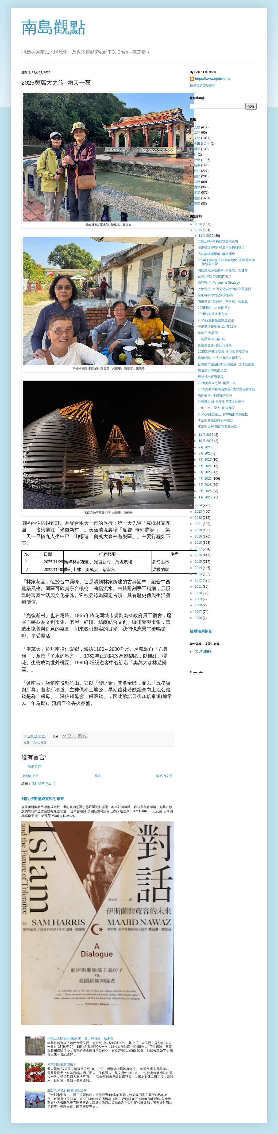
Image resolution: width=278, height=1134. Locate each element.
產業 (197, 192)
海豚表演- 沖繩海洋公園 (215, 395)
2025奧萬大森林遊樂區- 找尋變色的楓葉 (226, 389)
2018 (199, 543)
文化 (36, 742)
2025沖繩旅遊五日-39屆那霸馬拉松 (223, 414)
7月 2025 (206, 459)
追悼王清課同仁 (209, 333)
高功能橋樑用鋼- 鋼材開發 (216, 254)
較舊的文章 (164, 776)
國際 (197, 187)
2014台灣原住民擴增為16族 (67, 1090)
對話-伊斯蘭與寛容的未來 (42, 799)
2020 (199, 530)
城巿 (197, 165)
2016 (199, 555)
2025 (199, 230)
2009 (199, 599)
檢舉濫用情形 (201, 631)
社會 (44, 742)
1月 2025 (206, 497)
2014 (199, 568)
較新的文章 (31, 776)
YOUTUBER (203, 652)
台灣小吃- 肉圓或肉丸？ (215, 276)
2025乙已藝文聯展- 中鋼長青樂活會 (223, 352)
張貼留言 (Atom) (43, 784)
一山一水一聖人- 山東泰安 (216, 408)
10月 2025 (206, 441)
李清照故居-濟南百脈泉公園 (217, 427)
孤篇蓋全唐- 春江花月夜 (215, 345)
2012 (199, 580)
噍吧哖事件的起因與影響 (215, 295)
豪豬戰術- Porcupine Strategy (219, 282)
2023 (199, 511)
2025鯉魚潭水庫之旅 (212, 314)
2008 (199, 605)
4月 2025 (206, 478)
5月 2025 (206, 472)
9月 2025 (206, 447)
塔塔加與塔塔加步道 (212, 370)
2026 (199, 224)
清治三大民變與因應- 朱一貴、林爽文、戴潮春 (80, 1038)
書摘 (197, 176)
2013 (199, 574)
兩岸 (197, 149)
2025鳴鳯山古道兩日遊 (214, 308)
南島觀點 (53, 27)
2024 (199, 505)
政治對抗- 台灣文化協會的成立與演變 (224, 289)
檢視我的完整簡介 (202, 86)
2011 (199, 586)
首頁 (97, 776)
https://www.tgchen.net (212, 79)
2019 (199, 536)
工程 (197, 132)
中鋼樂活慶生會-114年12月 (217, 326)
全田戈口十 (202, 143)
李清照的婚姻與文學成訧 (215, 420)
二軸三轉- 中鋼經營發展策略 (218, 241)
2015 (199, 562)
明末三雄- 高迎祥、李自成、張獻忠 (223, 301)
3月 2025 (206, 485)
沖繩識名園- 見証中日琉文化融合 (221, 402)
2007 (199, 612)
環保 (197, 203)
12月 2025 (206, 236)
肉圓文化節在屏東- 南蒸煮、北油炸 (223, 270)
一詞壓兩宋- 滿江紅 (211, 339)
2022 (199, 518)
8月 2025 (206, 453)
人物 (197, 127)
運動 (197, 198)
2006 (199, 618)
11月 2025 (206, 435)
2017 (199, 549)
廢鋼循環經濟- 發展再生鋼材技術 (221, 247)
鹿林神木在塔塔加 (210, 376)
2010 (199, 593)
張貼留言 (34, 767)
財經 (197, 182)
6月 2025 (206, 466)
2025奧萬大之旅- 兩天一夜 (217, 383)
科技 (197, 171)
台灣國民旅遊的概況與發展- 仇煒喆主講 (226, 364)
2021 (199, 524)
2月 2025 (206, 491)
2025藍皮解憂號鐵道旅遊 (216, 320)
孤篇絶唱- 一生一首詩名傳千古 (219, 358)
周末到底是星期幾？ (61, 1064)
